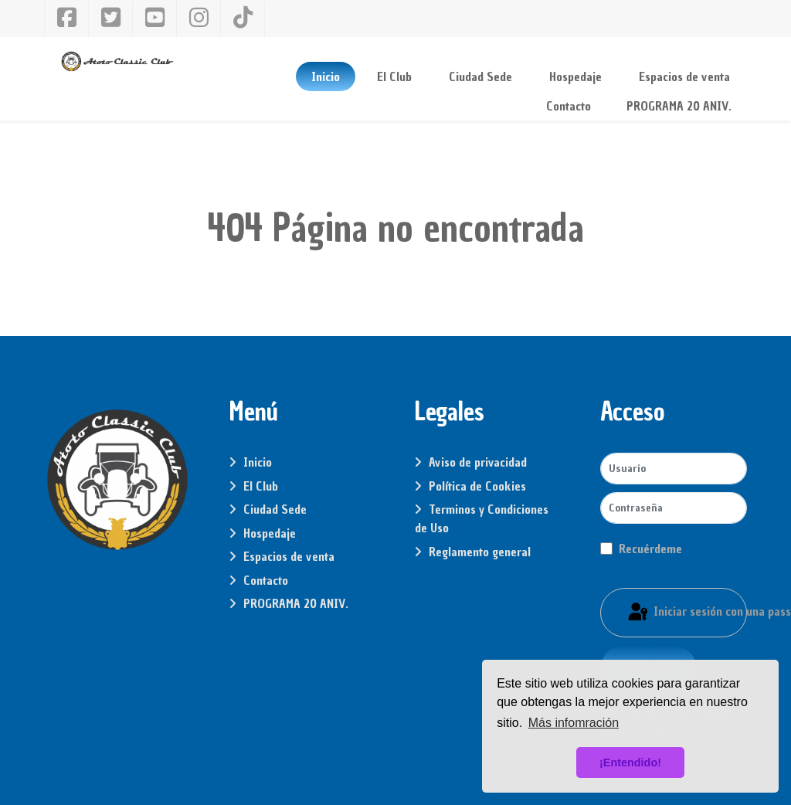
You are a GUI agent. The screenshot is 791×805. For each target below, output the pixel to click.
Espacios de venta (288, 556)
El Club (260, 485)
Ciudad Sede (275, 509)
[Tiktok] (243, 19)
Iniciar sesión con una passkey (686, 612)
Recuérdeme (650, 548)
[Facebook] (66, 18)
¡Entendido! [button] (630, 762)
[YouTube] (155, 18)
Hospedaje (269, 533)
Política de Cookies (477, 485)
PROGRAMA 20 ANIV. (295, 603)
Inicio (257, 461)
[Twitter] (111, 19)
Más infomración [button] (573, 722)
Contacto (265, 580)
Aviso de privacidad (478, 461)
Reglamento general (480, 551)
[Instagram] (199, 18)
